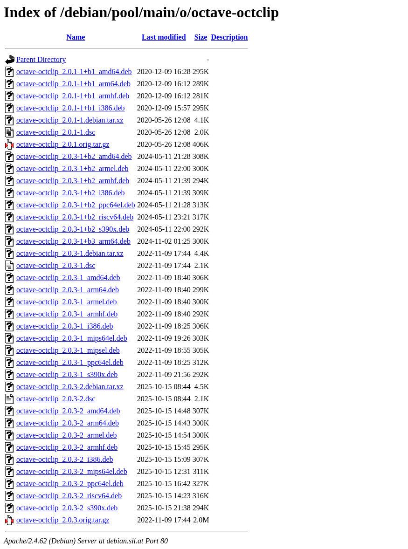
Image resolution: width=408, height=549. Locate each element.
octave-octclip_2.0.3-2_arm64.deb (67, 423)
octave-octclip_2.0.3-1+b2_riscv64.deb (74, 217)
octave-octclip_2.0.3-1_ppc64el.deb (70, 362)
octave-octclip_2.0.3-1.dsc (55, 265)
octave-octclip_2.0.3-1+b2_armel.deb (72, 168)
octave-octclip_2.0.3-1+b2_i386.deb (70, 193)
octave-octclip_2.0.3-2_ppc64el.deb (70, 483)
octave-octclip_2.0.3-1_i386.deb (64, 326)
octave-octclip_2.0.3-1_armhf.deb (67, 314)
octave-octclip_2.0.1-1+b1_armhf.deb (72, 96)
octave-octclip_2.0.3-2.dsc (55, 399)
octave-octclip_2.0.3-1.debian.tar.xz (70, 253)
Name (75, 37)
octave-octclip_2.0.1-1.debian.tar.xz (70, 120)
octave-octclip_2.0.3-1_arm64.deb (67, 290)
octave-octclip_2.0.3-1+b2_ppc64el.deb (75, 205)
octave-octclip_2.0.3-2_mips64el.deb (71, 471)
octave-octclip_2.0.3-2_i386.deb (64, 459)
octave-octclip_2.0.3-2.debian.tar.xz (70, 387)
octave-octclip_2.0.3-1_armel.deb (66, 302)
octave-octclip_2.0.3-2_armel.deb (66, 435)
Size (200, 37)
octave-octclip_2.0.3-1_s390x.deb (67, 374)
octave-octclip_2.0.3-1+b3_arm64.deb (73, 241)
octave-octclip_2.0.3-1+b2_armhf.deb (72, 181)
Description (229, 37)
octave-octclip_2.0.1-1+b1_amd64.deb (74, 71)
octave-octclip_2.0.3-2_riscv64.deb (69, 496)
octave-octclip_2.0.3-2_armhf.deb (67, 447)
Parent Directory (41, 59)
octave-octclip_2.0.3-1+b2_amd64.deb (74, 156)
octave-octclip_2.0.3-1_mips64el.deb (71, 338)
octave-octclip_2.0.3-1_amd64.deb (68, 277)
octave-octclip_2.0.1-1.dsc (55, 132)
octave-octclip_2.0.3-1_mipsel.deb (68, 350)
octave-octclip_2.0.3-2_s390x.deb (67, 508)
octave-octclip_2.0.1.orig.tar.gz (62, 144)
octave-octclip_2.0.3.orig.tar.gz (62, 520)
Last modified (164, 37)
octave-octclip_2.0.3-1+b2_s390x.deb (72, 229)
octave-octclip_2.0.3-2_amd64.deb (68, 411)
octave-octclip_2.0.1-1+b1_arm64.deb (73, 84)
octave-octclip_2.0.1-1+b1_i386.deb (70, 108)
